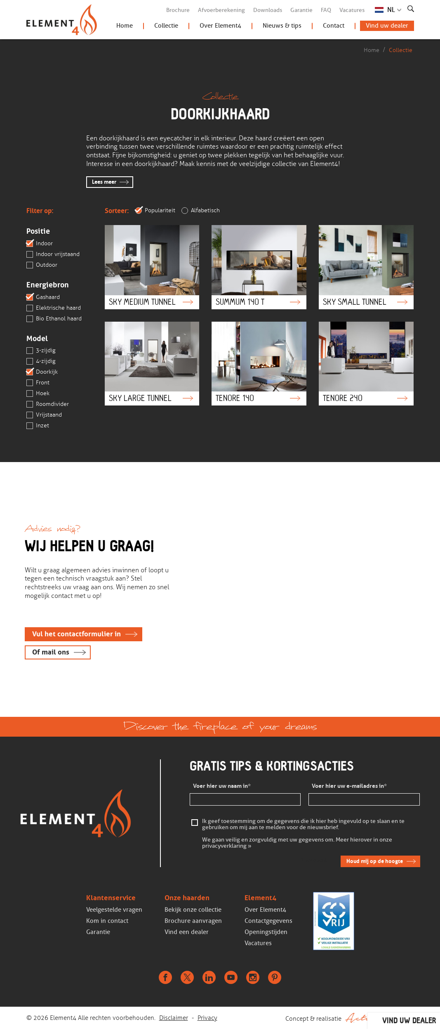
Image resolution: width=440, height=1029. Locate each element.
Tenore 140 (259, 363)
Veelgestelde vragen (114, 909)
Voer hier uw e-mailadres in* (349, 786)
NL (391, 10)
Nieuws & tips (282, 25)
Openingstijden (266, 932)
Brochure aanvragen (193, 921)
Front (37, 382)
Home (124, 25)
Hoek (37, 393)
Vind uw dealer (387, 25)
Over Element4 (220, 25)
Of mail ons (50, 652)
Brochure (178, 10)
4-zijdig (41, 361)
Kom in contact (107, 921)
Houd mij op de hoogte (374, 861)
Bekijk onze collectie (193, 909)
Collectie (166, 25)
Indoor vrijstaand (53, 254)
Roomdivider (47, 404)
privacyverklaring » (227, 846)
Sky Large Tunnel (152, 363)
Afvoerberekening (221, 10)
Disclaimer (173, 1018)
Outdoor (41, 265)
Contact (333, 25)
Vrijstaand (44, 415)
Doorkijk (42, 372)
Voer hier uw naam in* (222, 786)
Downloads (267, 10)
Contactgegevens (268, 921)
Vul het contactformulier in (76, 634)
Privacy (207, 1018)
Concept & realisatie (349, 1018)
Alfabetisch (200, 210)
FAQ (326, 10)
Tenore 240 (366, 363)
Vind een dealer (187, 932)
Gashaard (43, 297)
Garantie (301, 10)
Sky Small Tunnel (366, 267)
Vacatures (352, 10)
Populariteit (155, 210)
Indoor (39, 243)
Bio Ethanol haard (54, 318)
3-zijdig (41, 350)
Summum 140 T (259, 267)
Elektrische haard (53, 308)
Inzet (37, 425)
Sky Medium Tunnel (152, 267)
